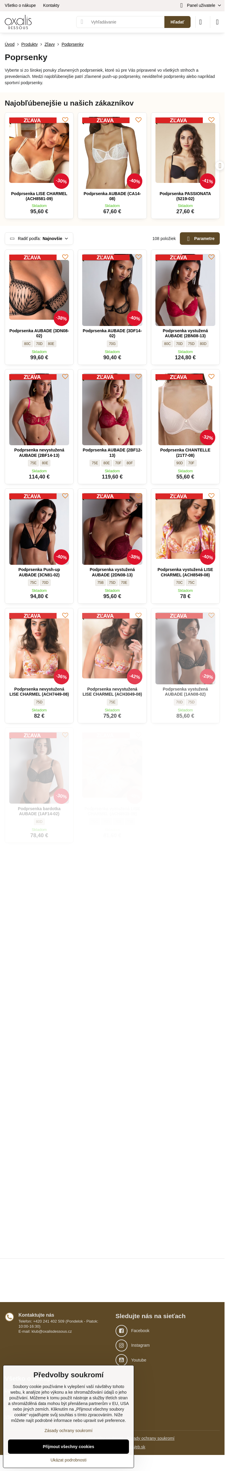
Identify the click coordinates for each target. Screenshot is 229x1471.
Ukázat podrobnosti (69, 1460)
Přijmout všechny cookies (68, 1446)
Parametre (200, 239)
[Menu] (217, 22)
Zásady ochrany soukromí (151, 1438)
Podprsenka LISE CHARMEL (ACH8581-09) (39, 196)
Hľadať (177, 22)
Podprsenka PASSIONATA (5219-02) (185, 196)
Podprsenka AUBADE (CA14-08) (112, 196)
